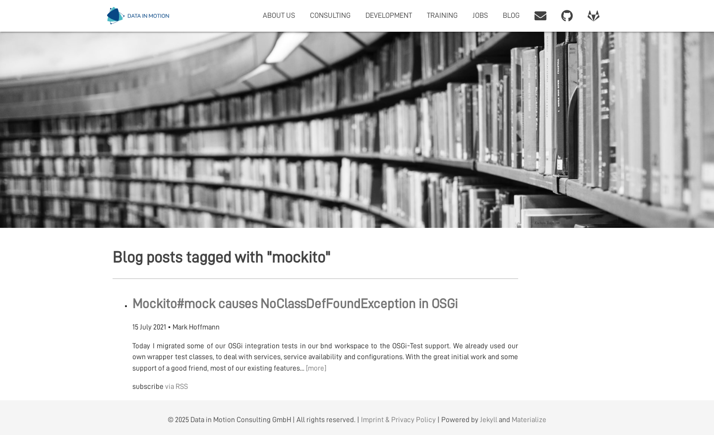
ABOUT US (279, 15)
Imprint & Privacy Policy (398, 420)
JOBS (480, 15)
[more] (316, 368)
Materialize (529, 420)
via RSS (176, 386)
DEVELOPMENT (388, 15)
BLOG (511, 15)
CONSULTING (330, 15)
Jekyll (488, 420)
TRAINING (442, 15)
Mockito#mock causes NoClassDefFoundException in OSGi (295, 304)
